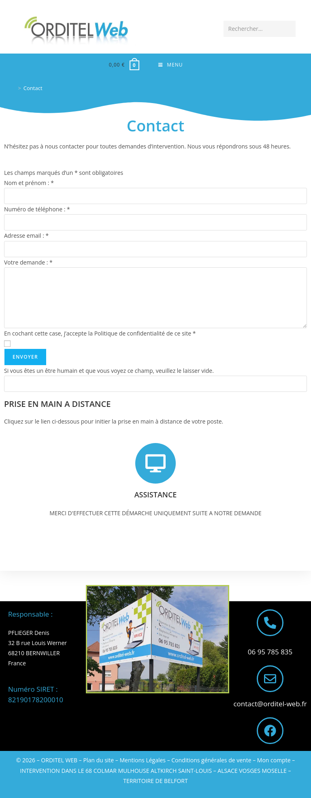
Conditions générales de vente (211, 760)
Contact (33, 89)
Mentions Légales (143, 760)
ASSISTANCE (155, 496)
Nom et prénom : (29, 185)
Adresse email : (26, 237)
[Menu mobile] (170, 66)
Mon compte (274, 760)
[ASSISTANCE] (155, 465)
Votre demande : (28, 264)
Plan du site (98, 760)
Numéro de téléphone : (37, 211)
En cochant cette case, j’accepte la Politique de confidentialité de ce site (100, 335)
